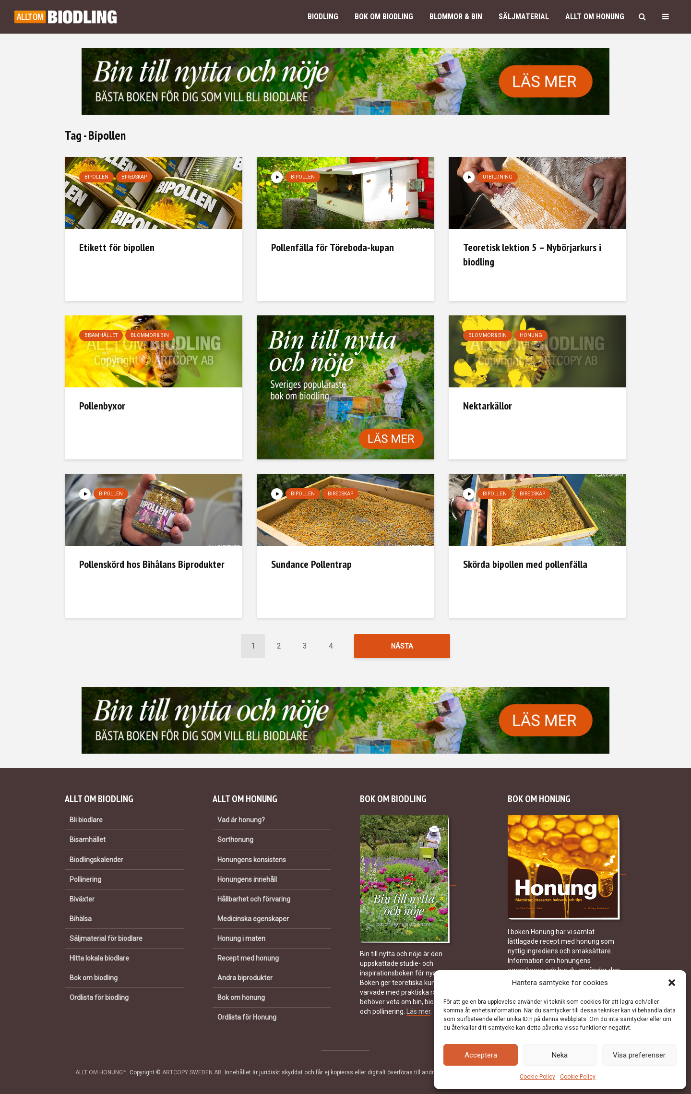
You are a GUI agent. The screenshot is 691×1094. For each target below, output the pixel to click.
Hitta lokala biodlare (99, 958)
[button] (672, 982)
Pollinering (85, 879)
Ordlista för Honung (246, 1017)
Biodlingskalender (96, 860)
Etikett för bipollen (117, 247)
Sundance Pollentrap (311, 564)
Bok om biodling (384, 16)
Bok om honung (241, 997)
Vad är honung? (241, 820)
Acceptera (481, 1055)
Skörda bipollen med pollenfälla (525, 564)
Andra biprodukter (245, 978)
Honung (531, 335)
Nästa (402, 646)
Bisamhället (101, 335)
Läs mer (418, 1011)
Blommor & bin (455, 16)
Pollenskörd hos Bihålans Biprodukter (152, 564)
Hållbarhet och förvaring (253, 899)
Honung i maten (241, 938)
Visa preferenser (639, 1055)
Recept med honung (248, 958)
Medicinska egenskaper (253, 919)
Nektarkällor (487, 405)
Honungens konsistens (251, 860)
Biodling (323, 16)
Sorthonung (235, 839)
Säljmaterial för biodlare (106, 938)
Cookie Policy (537, 1076)
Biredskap (134, 177)
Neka (560, 1055)
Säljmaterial (524, 16)
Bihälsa (81, 919)
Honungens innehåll (247, 879)
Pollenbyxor (102, 405)
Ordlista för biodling (99, 997)
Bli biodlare (86, 820)
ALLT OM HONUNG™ (101, 1072)
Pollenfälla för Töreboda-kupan (332, 247)
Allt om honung (594, 16)
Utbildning (497, 177)
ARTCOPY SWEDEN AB (192, 1072)
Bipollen (96, 177)
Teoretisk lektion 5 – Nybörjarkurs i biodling (532, 254)
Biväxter (82, 899)
